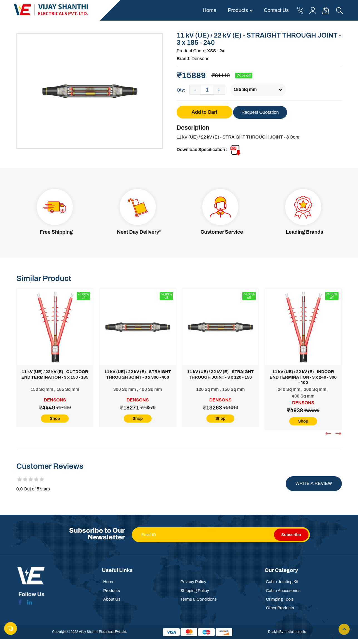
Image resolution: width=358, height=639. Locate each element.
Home (209, 10)
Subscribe (291, 534)
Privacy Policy (193, 581)
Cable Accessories (283, 590)
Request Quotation (260, 112)
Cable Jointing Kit (282, 581)
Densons (200, 58)
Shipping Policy (195, 590)
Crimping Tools (280, 599)
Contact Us (276, 10)
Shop (55, 418)
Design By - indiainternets (287, 632)
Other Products (280, 608)
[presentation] (329, 433)
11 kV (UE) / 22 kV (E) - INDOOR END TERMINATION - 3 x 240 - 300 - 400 (303, 377)
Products (238, 10)
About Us (111, 599)
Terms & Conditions (199, 599)
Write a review (313, 483)
